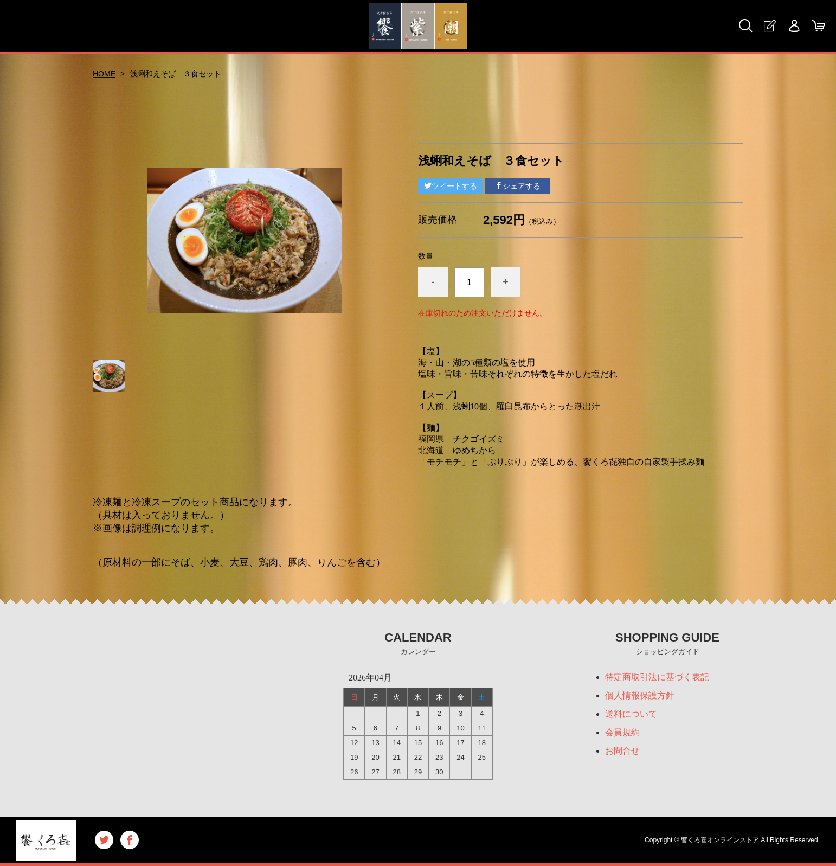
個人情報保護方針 (639, 695)
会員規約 (622, 732)
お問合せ (622, 750)
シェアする (518, 186)
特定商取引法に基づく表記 (657, 677)
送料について (631, 714)
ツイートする (450, 186)
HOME (104, 73)
